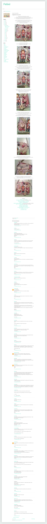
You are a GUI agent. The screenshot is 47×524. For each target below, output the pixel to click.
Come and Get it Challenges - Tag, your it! (23, 201)
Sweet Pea (5, 57)
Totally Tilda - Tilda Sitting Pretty (23, 202)
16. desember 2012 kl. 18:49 (17, 419)
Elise (14, 344)
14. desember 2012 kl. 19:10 (17, 350)
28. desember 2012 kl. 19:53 (17, 485)
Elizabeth (15, 455)
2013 (5, 23)
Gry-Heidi (15, 504)
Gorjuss (5, 48)
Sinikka (15, 493)
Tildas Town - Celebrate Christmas (23, 205)
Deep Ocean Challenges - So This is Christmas (23, 207)
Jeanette (15, 384)
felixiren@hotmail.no (8, 11)
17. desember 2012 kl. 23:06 (17, 447)
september (6, 30)
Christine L (15, 461)
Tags (4, 58)
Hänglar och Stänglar (6, 50)
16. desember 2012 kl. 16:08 (17, 413)
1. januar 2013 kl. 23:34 (17, 508)
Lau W (15, 257)
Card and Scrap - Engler (23, 209)
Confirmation (5, 47)
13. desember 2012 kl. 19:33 (17, 250)
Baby (4, 44)
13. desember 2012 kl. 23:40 (17, 292)
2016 (5, 20)
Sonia (15, 232)
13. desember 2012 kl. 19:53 (17, 255)
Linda (15, 398)
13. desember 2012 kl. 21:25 (17, 286)
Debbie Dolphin (16, 352)
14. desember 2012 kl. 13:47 (17, 342)
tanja (14, 340)
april (5, 35)
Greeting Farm (5, 49)
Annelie (15, 475)
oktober (6, 29)
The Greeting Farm (6, 59)
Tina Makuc (15, 288)
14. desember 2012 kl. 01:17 (17, 310)
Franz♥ (15, 320)
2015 (5, 21)
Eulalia (15, 328)
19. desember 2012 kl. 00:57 (17, 467)
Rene (14, 271)
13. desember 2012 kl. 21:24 (17, 279)
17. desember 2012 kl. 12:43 (17, 439)
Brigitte (15, 358)
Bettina (19, 501)
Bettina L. (15, 498)
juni (5, 33)
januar (6, 38)
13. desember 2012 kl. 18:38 (17, 237)
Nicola (15, 371)
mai (5, 34)
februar (6, 37)
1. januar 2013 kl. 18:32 (17, 496)
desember (6, 25)
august (6, 31)
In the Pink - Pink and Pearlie (23, 199)
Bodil (14, 252)
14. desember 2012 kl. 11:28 (17, 331)
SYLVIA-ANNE (16, 428)
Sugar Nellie (5, 56)
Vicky (14, 239)
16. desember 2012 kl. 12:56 (17, 406)
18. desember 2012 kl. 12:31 (17, 453)
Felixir (6, 4)
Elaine (15, 301)
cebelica (15, 222)
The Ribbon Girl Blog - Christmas (23, 206)
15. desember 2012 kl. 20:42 (17, 401)
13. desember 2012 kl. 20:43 (17, 274)
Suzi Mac (15, 408)
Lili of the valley (6, 51)
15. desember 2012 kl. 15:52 (17, 387)
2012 (5, 24)
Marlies (15, 379)
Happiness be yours (7, 26)
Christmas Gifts (6, 27)
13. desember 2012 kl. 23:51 (17, 299)
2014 (5, 22)
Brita (14, 403)
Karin (14, 421)
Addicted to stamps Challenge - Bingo (18, 203)
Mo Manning (5, 54)
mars (5, 36)
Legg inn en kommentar (16, 517)
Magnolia (15, 218)
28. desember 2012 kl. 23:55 (17, 491)
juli (5, 32)
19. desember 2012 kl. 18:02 (17, 473)
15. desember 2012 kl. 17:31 (17, 396)
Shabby (5, 55)
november (6, 28)
